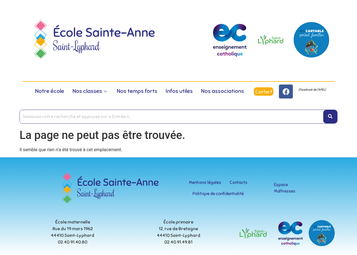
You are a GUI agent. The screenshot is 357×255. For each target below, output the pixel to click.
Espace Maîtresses (284, 188)
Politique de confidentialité (218, 193)
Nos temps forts (137, 91)
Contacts (238, 182)
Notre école (49, 91)
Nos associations (222, 91)
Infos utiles (179, 91)
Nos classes (90, 91)
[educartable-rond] (311, 39)
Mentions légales (205, 182)
